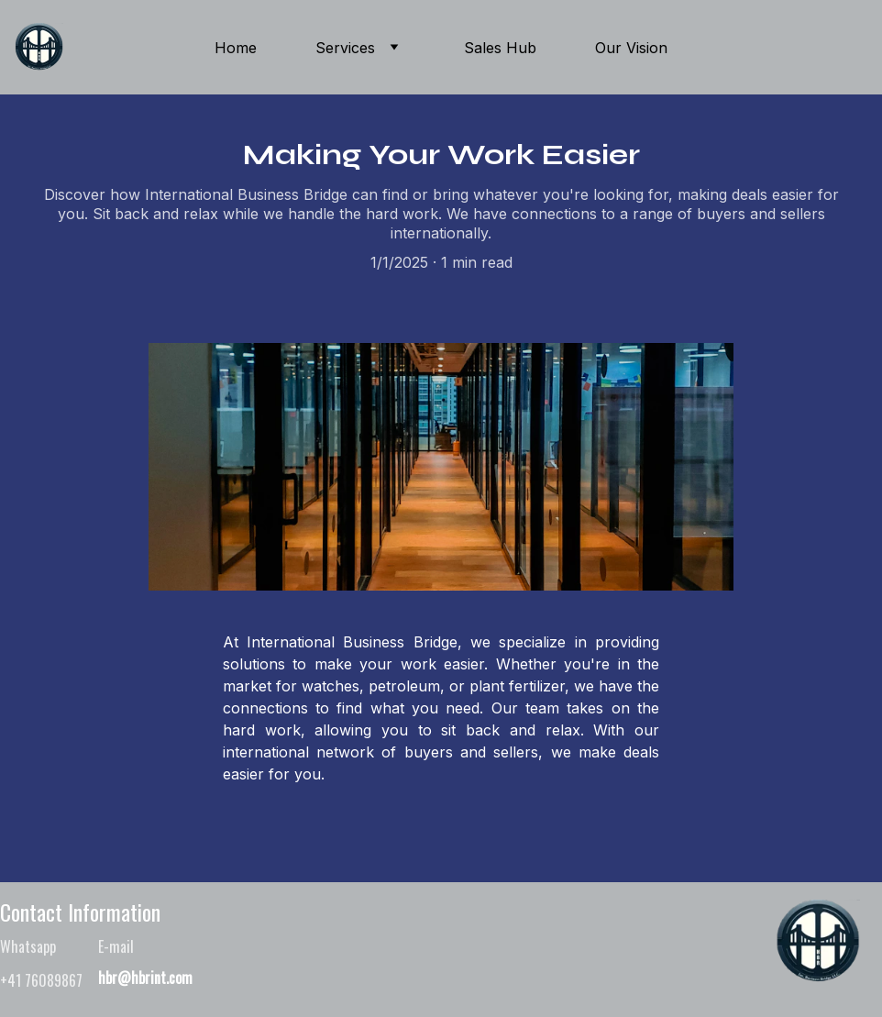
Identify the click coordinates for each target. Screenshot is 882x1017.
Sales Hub (500, 48)
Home (236, 48)
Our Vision (631, 48)
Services (345, 48)
